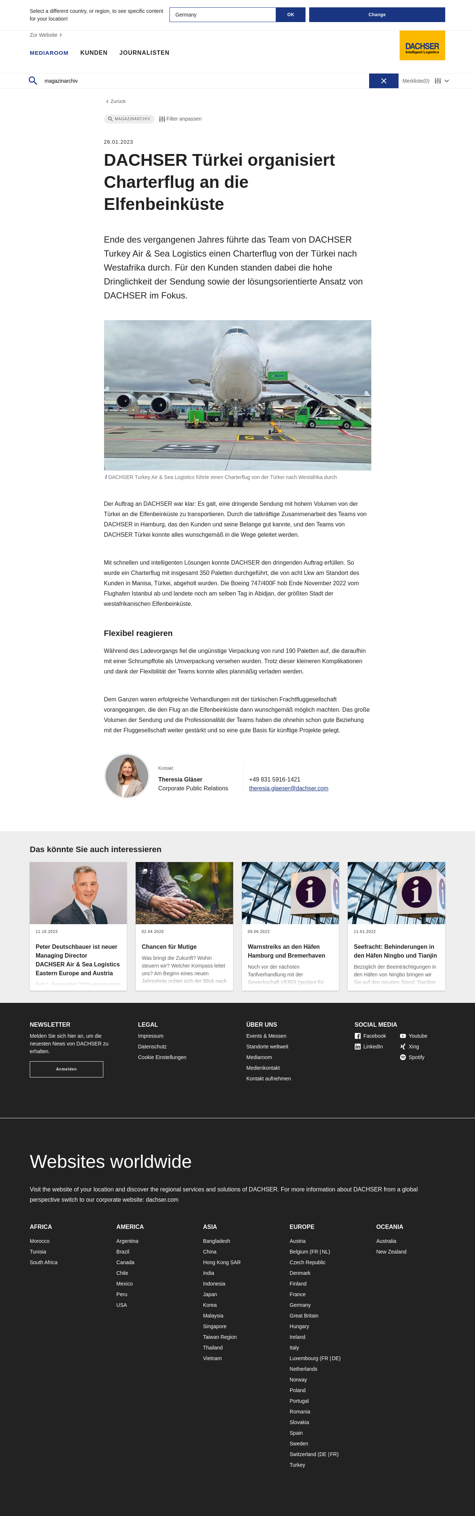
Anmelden (66, 1069)
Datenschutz (152, 1047)
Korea (210, 1305)
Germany (300, 1305)
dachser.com (162, 1200)
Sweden (299, 1444)
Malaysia (213, 1316)
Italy (294, 1348)
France (298, 1294)
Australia (386, 1241)
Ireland (298, 1337)
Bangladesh (216, 1241)
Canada (126, 1262)
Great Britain (304, 1316)
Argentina (128, 1241)
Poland (298, 1390)
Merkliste (416, 81)
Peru (122, 1294)
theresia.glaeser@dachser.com (290, 789)
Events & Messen (266, 1036)
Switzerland (303, 1454)
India (208, 1273)
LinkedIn (369, 1047)
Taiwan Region (220, 1337)
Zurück (115, 102)
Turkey (297, 1465)
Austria (298, 1241)
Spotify (412, 1057)
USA (122, 1305)
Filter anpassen (180, 119)
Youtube (414, 1036)
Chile (122, 1273)
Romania (300, 1412)
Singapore (214, 1326)
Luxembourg (304, 1358)
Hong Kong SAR (222, 1262)
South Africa (44, 1262)
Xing (409, 1047)
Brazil (123, 1252)
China (210, 1252)
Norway (298, 1380)
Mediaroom (50, 53)
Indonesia (214, 1284)
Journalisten (146, 53)
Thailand (213, 1348)
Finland (298, 1284)
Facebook (370, 1036)
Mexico (125, 1284)
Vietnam (212, 1358)
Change (377, 14)
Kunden (95, 53)
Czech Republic (308, 1262)
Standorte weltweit (267, 1047)
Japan (210, 1294)
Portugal (299, 1401)
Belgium (299, 1252)
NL (325, 1252)
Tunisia (38, 1252)
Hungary (299, 1326)
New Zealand (391, 1252)
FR (314, 1252)
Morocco (40, 1241)
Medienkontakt (263, 1068)
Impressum (151, 1036)
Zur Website (47, 35)
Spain (296, 1433)
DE (335, 1358)
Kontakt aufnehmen (268, 1078)
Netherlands (304, 1369)
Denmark (300, 1273)
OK (291, 14)
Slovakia (299, 1422)
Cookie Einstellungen (162, 1057)
